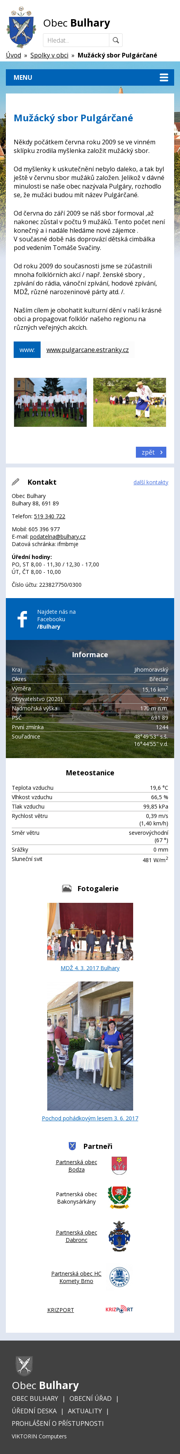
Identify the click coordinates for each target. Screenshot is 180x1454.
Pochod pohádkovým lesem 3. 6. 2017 (90, 1051)
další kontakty (151, 482)
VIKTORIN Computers (39, 1436)
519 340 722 (49, 516)
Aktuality (85, 1411)
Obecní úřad (91, 1398)
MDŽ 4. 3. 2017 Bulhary (90, 937)
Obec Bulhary (35, 1398)
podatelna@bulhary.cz (58, 536)
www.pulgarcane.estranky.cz (87, 349)
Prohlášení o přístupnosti (58, 1423)
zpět (148, 452)
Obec (76, 23)
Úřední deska (34, 1411)
